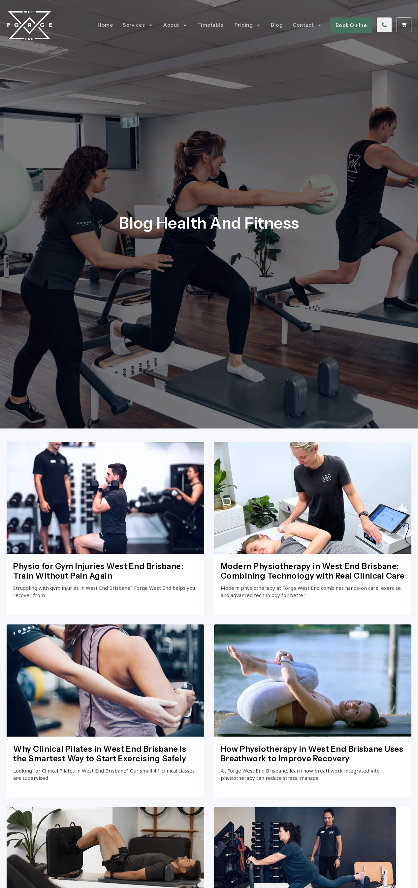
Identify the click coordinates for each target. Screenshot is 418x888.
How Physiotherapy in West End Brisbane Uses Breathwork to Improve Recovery (312, 770)
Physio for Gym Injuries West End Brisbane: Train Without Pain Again (98, 586)
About (175, 25)
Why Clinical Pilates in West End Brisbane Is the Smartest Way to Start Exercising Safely (99, 770)
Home (105, 25)
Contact (307, 25)
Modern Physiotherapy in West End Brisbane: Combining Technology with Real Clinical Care (313, 586)
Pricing (248, 25)
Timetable (211, 25)
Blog (277, 25)
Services (138, 25)
